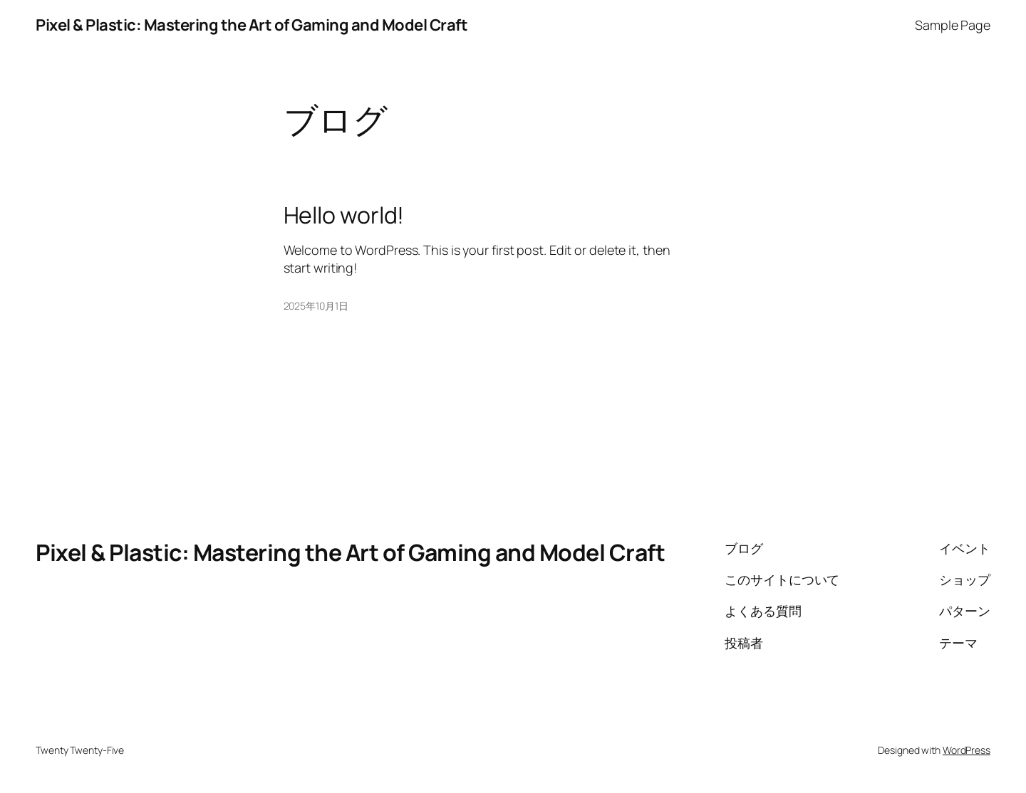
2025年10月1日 (316, 306)
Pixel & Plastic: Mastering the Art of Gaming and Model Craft (251, 25)
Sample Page (952, 24)
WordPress (966, 750)
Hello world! (344, 215)
